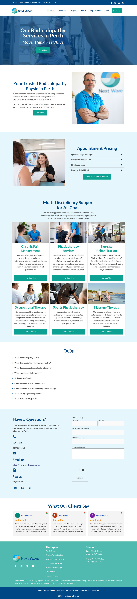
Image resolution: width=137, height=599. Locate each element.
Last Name (101, 420)
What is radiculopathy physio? (27, 357)
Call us (17, 443)
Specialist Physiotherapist (82, 154)
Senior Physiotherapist (81, 160)
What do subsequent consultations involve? (32, 368)
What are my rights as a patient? (27, 393)
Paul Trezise (63, 515)
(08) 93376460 (52, 3)
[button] (97, 154)
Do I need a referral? (22, 378)
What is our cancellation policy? (27, 373)
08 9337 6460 (48, 107)
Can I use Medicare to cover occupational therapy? (35, 388)
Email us (18, 460)
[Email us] (14, 453)
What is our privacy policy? (25, 398)
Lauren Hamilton (27, 515)
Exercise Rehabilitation (81, 170)
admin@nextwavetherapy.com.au (26, 465)
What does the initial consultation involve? (32, 363)
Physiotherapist (78, 165)
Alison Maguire (102, 515)
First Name (75, 420)
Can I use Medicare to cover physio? (29, 383)
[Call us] (14, 436)
